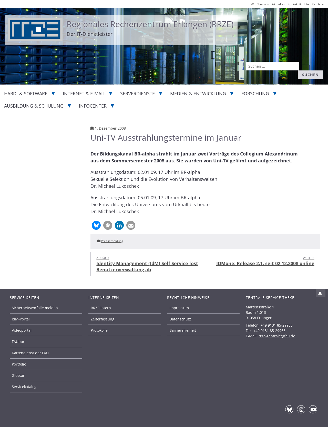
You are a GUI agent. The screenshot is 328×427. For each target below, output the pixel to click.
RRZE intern (101, 307)
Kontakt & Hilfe (298, 4)
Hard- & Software (25, 93)
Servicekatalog (24, 386)
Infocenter (93, 106)
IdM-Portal (21, 319)
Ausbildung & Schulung (34, 106)
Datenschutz (180, 319)
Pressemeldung (112, 241)
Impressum (179, 307)
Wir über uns (260, 4)
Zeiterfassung (102, 319)
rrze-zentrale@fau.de (277, 336)
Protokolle (99, 330)
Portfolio (19, 364)
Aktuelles (278, 4)
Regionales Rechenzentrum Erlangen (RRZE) (150, 23)
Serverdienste (137, 93)
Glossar (18, 375)
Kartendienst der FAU (30, 352)
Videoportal (22, 330)
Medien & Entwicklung (198, 93)
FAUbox (18, 341)
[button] (96, 225)
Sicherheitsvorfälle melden (35, 307)
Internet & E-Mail (84, 93)
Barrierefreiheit (182, 330)
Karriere (318, 4)
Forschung (255, 93)
